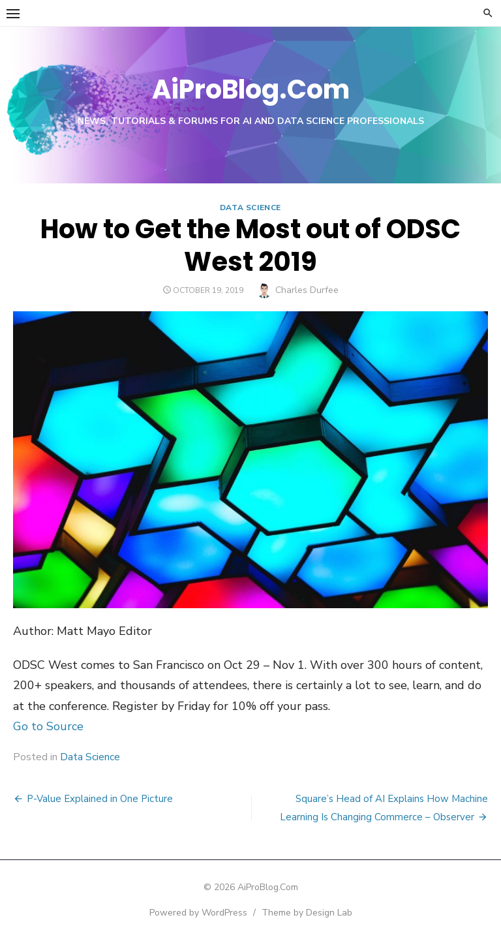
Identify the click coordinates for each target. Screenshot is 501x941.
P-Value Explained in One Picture (100, 798)
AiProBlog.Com (251, 89)
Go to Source (48, 726)
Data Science (250, 207)
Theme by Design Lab (307, 912)
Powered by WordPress (198, 912)
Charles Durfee (307, 290)
